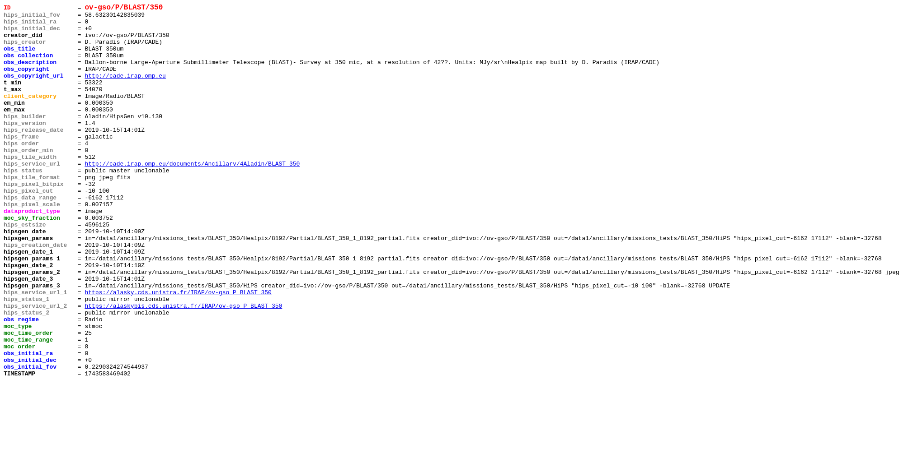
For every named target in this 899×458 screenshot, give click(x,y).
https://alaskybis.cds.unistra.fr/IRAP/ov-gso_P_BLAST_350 (183, 367)
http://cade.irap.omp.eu (125, 91)
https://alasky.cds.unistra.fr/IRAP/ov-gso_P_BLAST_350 (178, 351)
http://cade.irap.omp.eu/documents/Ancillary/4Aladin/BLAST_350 (192, 196)
